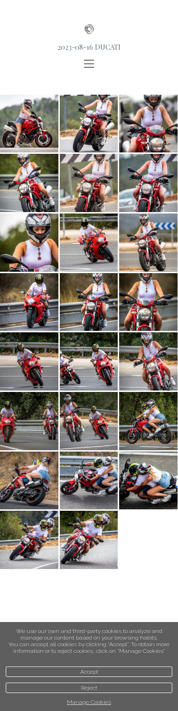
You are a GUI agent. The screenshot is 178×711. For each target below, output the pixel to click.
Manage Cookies (89, 702)
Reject (89, 687)
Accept (89, 671)
